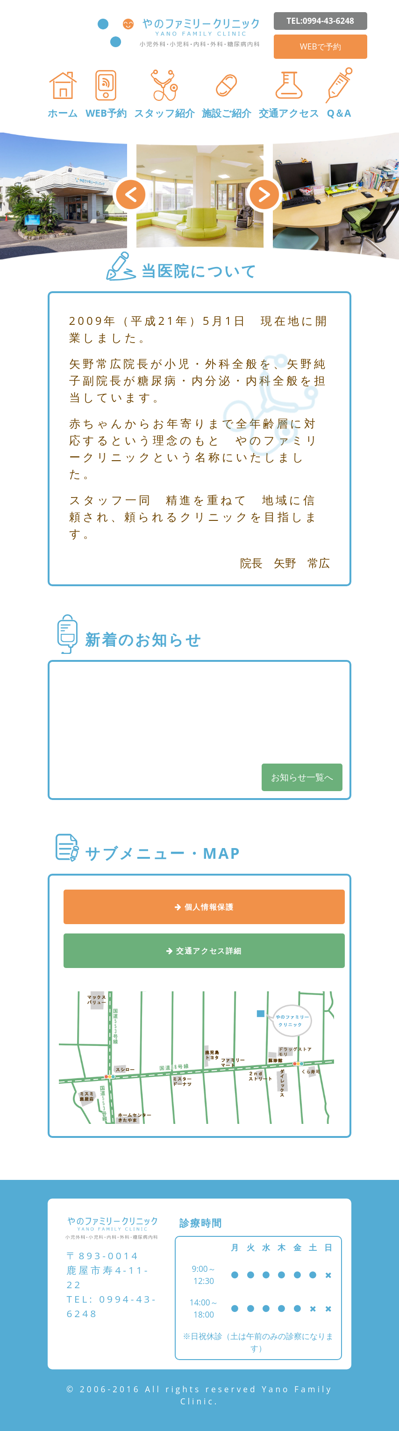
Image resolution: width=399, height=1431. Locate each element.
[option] (200, 196)
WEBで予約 (320, 46)
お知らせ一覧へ (302, 777)
